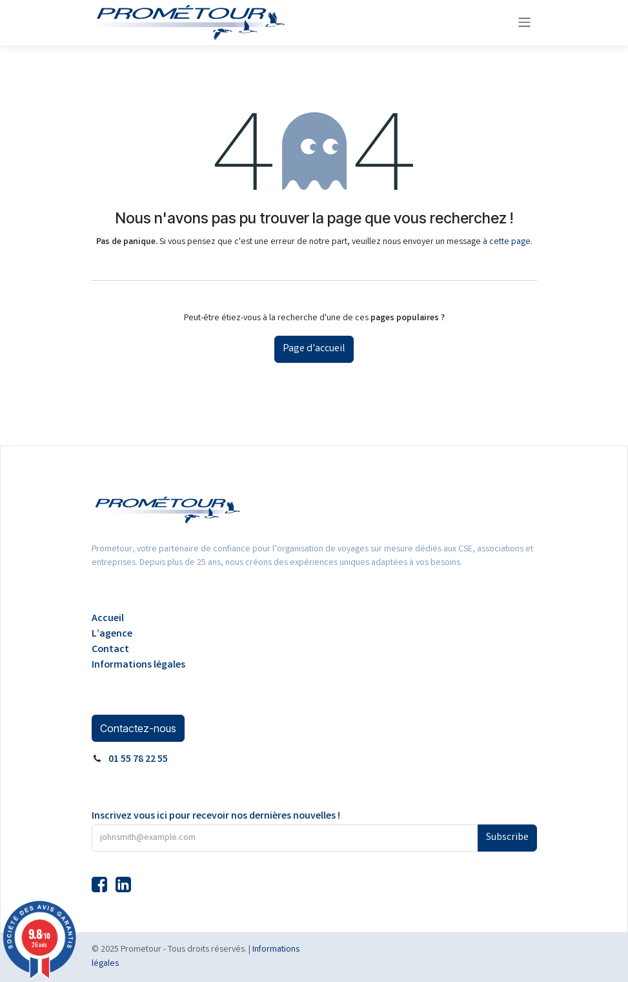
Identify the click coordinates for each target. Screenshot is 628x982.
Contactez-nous (138, 728)
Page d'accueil (314, 349)
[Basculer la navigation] (524, 22)
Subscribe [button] (507, 837)
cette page (510, 242)
